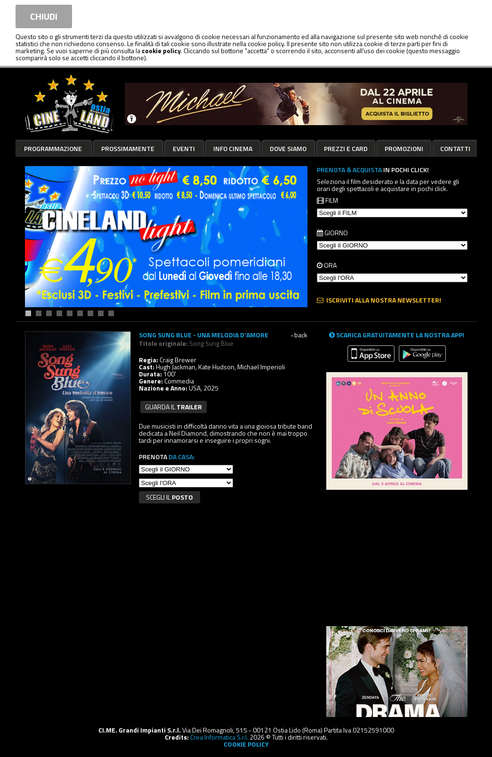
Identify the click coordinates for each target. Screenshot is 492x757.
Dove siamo (288, 148)
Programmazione (53, 148)
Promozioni (404, 148)
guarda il (173, 407)
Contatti (455, 148)
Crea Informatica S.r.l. (219, 737)
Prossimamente (127, 148)
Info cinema (232, 148)
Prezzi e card (346, 148)
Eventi (184, 148)
